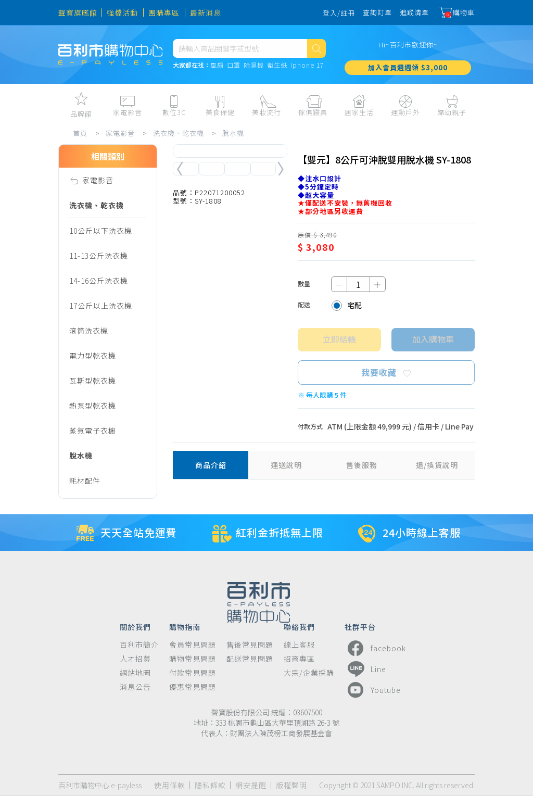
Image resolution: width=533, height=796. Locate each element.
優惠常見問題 (192, 687)
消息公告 (135, 687)
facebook (375, 648)
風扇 (217, 65)
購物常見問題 (192, 658)
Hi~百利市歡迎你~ (408, 44)
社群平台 (360, 626)
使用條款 (169, 785)
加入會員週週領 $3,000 (408, 67)
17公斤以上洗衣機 (100, 305)
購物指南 (184, 626)
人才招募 (135, 658)
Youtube (373, 690)
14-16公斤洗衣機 (98, 280)
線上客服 (299, 644)
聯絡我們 (299, 626)
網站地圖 (135, 672)
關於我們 (135, 626)
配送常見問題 (249, 658)
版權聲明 (291, 785)
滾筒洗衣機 (88, 330)
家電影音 (120, 133)
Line (365, 669)
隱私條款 (210, 785)
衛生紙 (277, 65)
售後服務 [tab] (361, 465)
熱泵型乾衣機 (92, 405)
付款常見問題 (192, 672)
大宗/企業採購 (309, 672)
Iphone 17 (307, 65)
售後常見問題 (249, 644)
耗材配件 (84, 480)
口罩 (233, 65)
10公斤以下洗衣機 (100, 230)
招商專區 (299, 658)
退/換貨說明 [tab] (437, 465)
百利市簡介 (139, 644)
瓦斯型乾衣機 (92, 380)
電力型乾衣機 (92, 355)
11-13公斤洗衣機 (98, 255)
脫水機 (233, 133)
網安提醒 (250, 785)
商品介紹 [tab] (210, 465)
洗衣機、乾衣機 (178, 133)
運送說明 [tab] (286, 465)
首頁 (80, 133)
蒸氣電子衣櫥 (92, 430)
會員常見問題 (192, 644)
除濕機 (254, 65)
